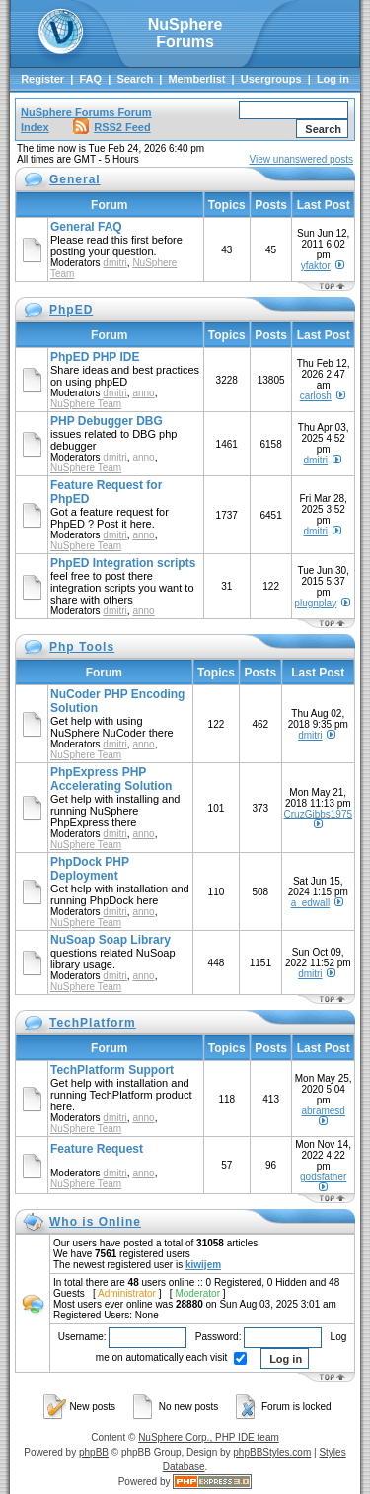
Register (42, 79)
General (75, 179)
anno (143, 393)
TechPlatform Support (112, 1070)
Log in (333, 79)
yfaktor (316, 265)
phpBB (94, 1452)
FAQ (90, 79)
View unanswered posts (301, 159)
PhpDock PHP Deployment (89, 869)
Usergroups (271, 79)
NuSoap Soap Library (110, 940)
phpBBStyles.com (272, 1452)
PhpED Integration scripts (122, 563)
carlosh (316, 396)
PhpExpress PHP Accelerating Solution (111, 779)
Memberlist (196, 79)
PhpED (71, 310)
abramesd (322, 1110)
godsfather (323, 1177)
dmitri (114, 262)
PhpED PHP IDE (94, 357)
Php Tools (81, 647)
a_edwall (310, 902)
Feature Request (96, 1149)
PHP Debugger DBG (106, 421)
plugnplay (315, 603)
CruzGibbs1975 (318, 814)
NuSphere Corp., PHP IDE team (208, 1437)
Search (134, 79)
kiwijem (203, 1264)
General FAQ (86, 227)
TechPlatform (92, 1023)
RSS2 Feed (111, 127)
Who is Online (95, 1222)
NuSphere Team (85, 403)
